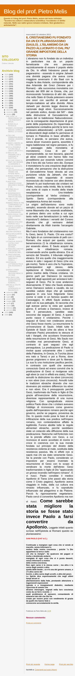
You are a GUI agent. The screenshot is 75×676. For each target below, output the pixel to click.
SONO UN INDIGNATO (14, 166)
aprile (9, 303)
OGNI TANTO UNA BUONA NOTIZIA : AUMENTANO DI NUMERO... (13, 280)
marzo (9, 306)
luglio (9, 297)
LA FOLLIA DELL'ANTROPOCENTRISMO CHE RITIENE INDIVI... (14, 171)
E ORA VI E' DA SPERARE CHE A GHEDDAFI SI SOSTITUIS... (13, 155)
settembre (10, 292)
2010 (7, 312)
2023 (7, 79)
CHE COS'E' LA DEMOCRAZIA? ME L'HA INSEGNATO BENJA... (14, 119)
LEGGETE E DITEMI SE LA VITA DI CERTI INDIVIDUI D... (14, 227)
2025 (7, 74)
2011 (7, 107)
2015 (7, 98)
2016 (7, 96)
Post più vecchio (66, 664)
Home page (49, 664)
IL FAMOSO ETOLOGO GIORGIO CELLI (14, 223)
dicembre (10, 110)
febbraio (10, 308)
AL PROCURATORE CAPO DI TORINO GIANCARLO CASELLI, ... (13, 257)
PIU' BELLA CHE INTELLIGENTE (12, 199)
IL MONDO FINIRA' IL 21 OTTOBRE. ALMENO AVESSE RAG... (14, 177)
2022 (7, 81)
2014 (7, 100)
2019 (7, 89)
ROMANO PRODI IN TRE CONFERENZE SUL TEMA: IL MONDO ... (15, 204)
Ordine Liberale (8, 63)
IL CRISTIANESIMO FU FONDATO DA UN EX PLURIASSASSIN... (14, 210)
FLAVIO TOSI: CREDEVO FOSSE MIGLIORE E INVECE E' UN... (15, 184)
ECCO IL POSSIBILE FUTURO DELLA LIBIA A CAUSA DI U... (15, 149)
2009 (7, 315)
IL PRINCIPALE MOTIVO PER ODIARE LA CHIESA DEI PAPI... (14, 250)
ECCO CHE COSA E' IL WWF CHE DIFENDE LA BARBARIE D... (14, 162)
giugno (9, 299)
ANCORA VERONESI (13, 231)
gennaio (10, 310)
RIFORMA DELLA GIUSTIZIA (12, 190)
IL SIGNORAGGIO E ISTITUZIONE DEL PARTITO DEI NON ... (14, 195)
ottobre (9, 114)
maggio (9, 301)
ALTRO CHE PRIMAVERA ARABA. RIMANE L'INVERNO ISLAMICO (14, 138)
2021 (7, 84)
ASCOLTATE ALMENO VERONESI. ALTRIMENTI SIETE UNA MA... (14, 236)
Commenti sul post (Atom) (46, 670)
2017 (7, 93)
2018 (7, 91)
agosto (9, 295)
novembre (10, 112)
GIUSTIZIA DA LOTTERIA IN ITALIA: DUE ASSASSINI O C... (14, 264)
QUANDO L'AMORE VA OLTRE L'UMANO (14, 144)
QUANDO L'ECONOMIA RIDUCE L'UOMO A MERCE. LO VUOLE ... (14, 130)
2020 (7, 86)
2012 (7, 105)
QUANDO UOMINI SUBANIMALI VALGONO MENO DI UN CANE (14, 272)
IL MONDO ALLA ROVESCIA (12, 125)
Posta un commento (33, 623)
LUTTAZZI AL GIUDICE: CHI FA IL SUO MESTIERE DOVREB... (14, 244)
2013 (7, 103)
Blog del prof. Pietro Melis (35, 11)
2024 (7, 77)
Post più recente (33, 664)
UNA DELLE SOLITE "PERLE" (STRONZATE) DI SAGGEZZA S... (13, 287)
